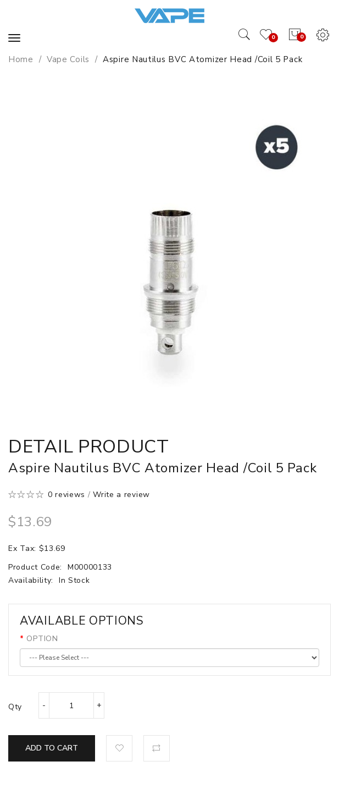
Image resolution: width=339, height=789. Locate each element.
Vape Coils (68, 59)
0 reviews (66, 494)
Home (21, 59)
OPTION (42, 638)
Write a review (121, 494)
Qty (15, 707)
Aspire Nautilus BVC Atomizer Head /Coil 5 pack (202, 59)
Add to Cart (51, 748)
